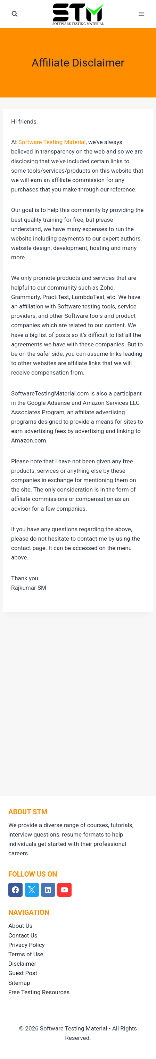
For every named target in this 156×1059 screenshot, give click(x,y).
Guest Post (22, 973)
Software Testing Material (52, 142)
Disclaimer (22, 963)
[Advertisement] (78, 698)
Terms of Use (25, 954)
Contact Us (22, 935)
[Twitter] (32, 890)
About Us (20, 925)
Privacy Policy (26, 944)
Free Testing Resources (38, 992)
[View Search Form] (14, 14)
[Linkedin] (48, 890)
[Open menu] (141, 13)
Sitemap (19, 982)
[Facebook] (15, 890)
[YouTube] (64, 890)
